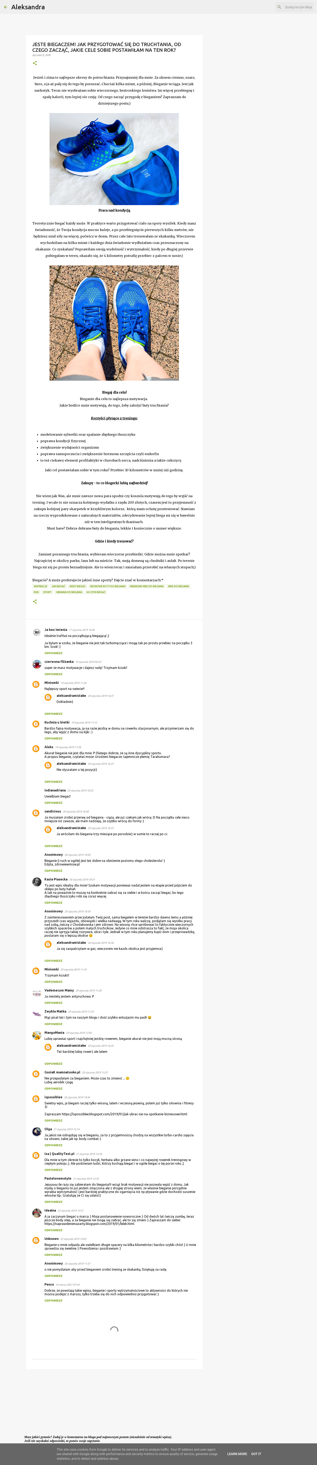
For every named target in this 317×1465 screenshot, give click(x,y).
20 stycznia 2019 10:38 (76, 811)
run (36, 592)
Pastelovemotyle (57, 1178)
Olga (48, 1129)
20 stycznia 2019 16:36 (101, 942)
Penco (49, 1284)
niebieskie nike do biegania (147, 586)
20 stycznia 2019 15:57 (95, 1072)
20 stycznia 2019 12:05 (79, 1032)
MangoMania (54, 1032)
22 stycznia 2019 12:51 (70, 1210)
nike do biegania (178, 586)
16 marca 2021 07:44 (67, 1284)
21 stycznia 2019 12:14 (66, 1129)
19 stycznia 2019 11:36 (73, 682)
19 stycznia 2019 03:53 (88, 661)
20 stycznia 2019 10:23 (80, 790)
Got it (256, 1454)
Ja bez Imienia (55, 629)
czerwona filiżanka (59, 661)
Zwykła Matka (55, 1011)
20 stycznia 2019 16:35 (101, 1045)
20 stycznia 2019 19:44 (77, 1097)
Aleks (48, 747)
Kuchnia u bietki (57, 722)
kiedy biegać (78, 586)
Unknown (51, 1238)
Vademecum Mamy (59, 990)
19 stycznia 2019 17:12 (84, 722)
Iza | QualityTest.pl (59, 1154)
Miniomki (51, 682)
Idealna (50, 1210)
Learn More (237, 1454)
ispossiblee (53, 1097)
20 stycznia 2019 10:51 (82, 879)
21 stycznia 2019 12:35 (86, 1178)
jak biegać (58, 586)
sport (47, 592)
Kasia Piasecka (56, 879)
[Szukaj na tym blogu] (292, 7)
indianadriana (55, 790)
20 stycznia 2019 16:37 (101, 695)
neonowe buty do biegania (107, 586)
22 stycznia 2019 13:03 (73, 1238)
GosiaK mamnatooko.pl (62, 1072)
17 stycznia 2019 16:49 (82, 629)
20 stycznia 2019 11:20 (88, 990)
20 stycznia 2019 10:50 (77, 854)
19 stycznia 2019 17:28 (68, 747)
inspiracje (40, 586)
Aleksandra (28, 7)
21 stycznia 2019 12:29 (89, 1154)
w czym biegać (96, 592)
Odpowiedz (53, 653)
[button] (34, 63)
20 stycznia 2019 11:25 (81, 1011)
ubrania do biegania (69, 592)
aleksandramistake (71, 695)
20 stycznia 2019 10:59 (77, 911)
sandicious (52, 811)
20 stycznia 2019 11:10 (73, 969)
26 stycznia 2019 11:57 (77, 1263)
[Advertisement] (114, 1403)
